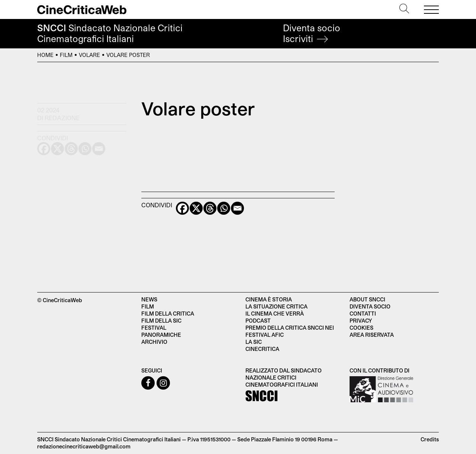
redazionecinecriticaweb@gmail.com (84, 446)
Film (66, 55)
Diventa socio (311, 33)
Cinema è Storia (268, 299)
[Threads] (209, 208)
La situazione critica (276, 306)
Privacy (361, 320)
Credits (430, 439)
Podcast (258, 320)
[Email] (237, 208)
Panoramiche (161, 335)
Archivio (154, 342)
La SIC (253, 342)
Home (45, 55)
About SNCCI (367, 299)
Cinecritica (262, 349)
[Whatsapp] (223, 208)
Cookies (361, 327)
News (149, 299)
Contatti (363, 313)
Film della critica (167, 313)
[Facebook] (182, 208)
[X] (196, 208)
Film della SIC (161, 320)
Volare (89, 55)
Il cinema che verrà (274, 313)
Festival (153, 327)
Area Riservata (372, 335)
